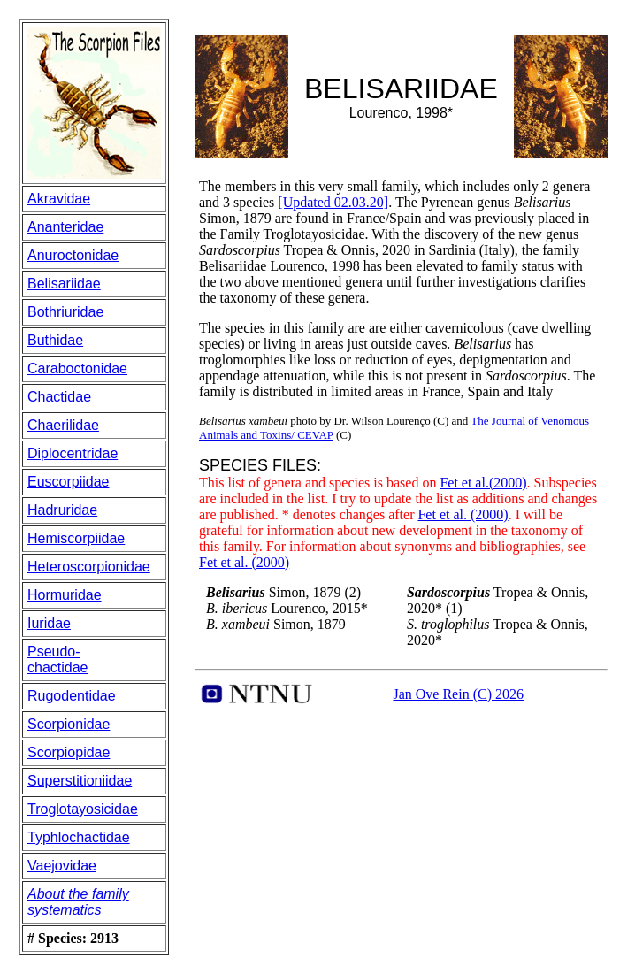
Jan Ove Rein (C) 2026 (458, 694)
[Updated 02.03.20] (333, 202)
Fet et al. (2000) (462, 514)
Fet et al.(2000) (483, 482)
